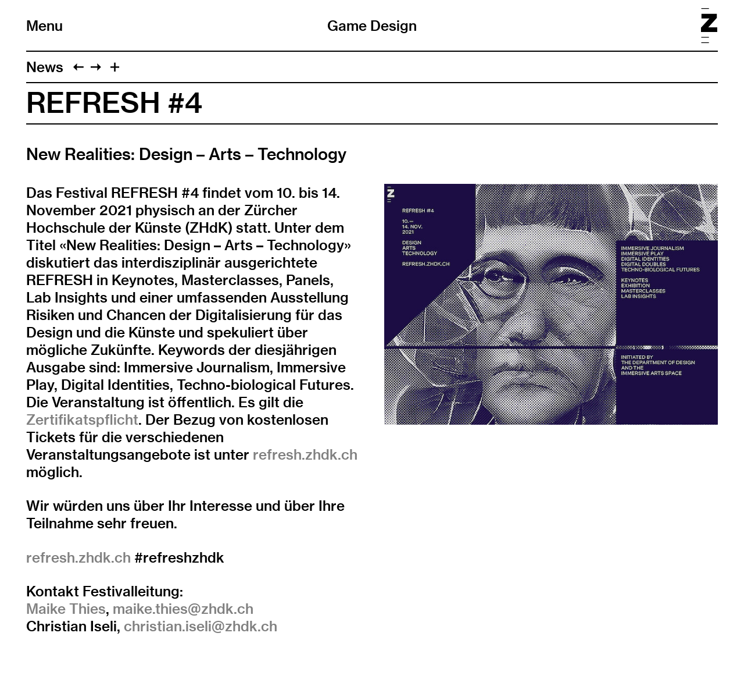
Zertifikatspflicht (82, 419)
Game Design (372, 25)
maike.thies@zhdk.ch (183, 608)
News (44, 67)
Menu (44, 25)
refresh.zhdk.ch (305, 454)
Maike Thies (66, 608)
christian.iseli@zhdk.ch (200, 626)
